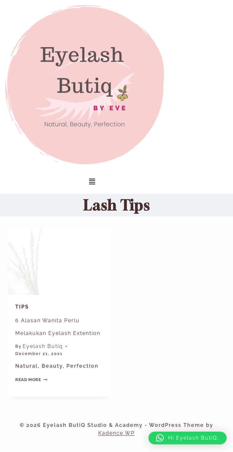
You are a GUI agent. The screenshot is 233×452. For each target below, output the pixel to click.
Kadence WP (116, 433)
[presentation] (59, 261)
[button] (92, 181)
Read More (31, 379)
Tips (22, 307)
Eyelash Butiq (43, 346)
